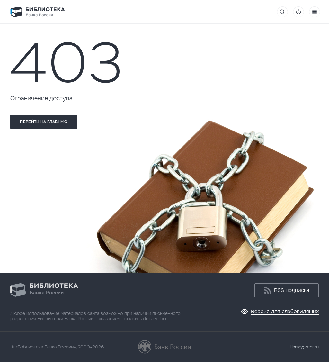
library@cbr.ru (304, 347)
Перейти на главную (43, 121)
